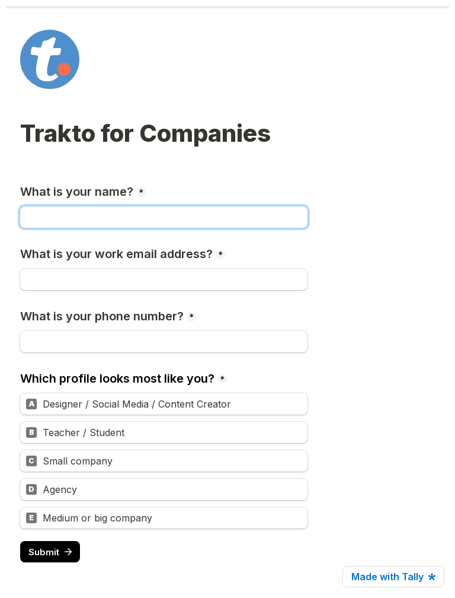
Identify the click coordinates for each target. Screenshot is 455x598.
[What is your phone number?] (163, 341)
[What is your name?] (163, 217)
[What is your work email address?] (163, 279)
